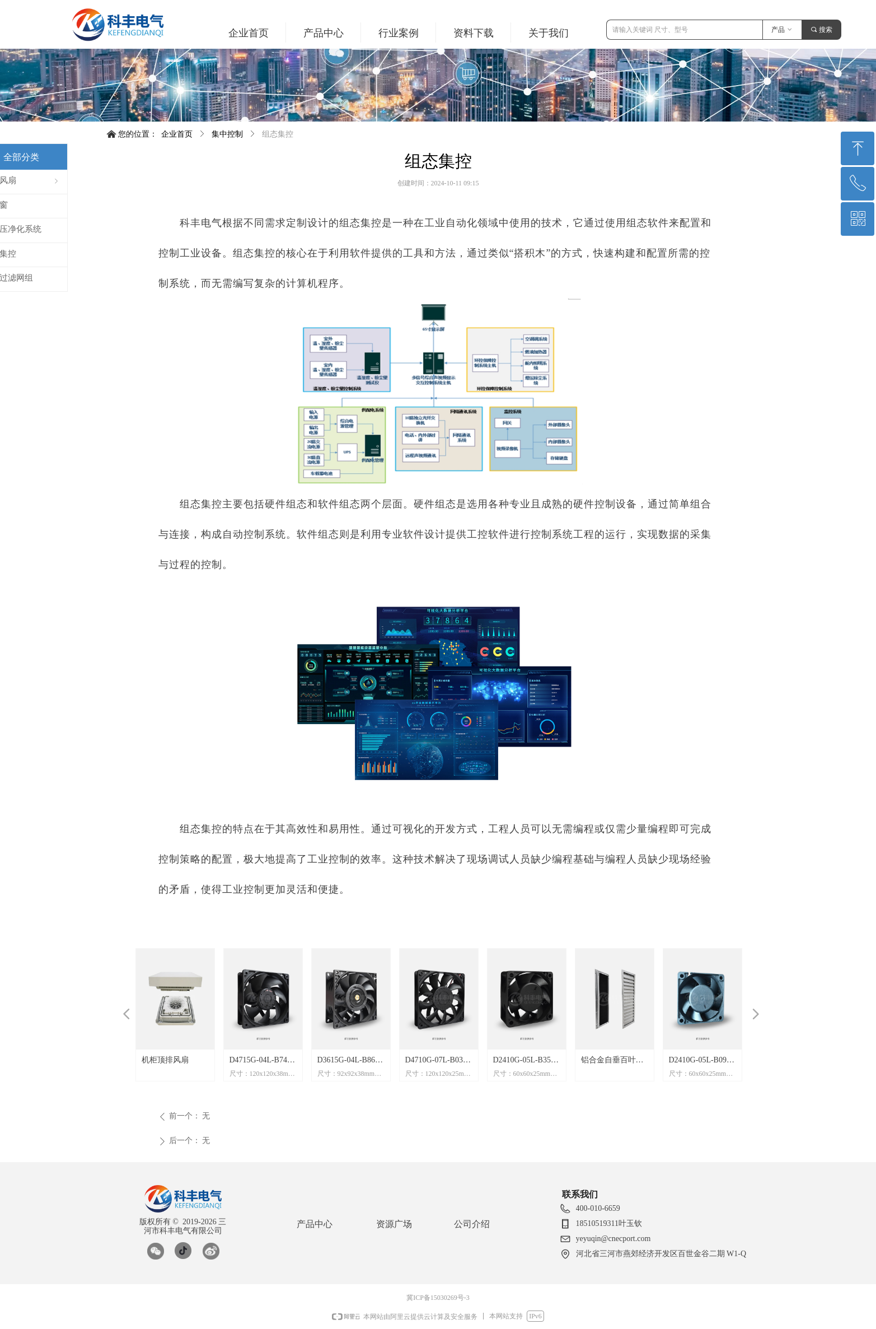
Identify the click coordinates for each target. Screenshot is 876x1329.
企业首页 (177, 134)
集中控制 (227, 134)
